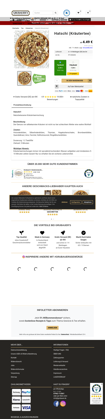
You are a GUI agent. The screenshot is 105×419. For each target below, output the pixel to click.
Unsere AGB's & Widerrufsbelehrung (24, 329)
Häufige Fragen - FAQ (61, 325)
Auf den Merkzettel (69, 87)
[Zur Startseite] (12, 19)
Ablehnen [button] (65, 202)
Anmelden (52, 303)
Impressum (57, 348)
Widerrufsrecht (16, 337)
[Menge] (57, 81)
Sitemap (14, 352)
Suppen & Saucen (59, 20)
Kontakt (13, 333)
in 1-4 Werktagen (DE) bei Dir (77, 52)
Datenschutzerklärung (19, 325)
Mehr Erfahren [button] (43, 206)
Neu (72, 24)
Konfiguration (76, 202)
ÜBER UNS (57, 329)
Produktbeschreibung (22, 105)
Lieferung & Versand (60, 337)
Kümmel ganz (24, 209)
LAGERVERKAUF (59, 352)
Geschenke (53, 24)
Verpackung (15, 348)
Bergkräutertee (81, 209)
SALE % (65, 24)
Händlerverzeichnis (60, 344)
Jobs (12, 341)
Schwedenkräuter (36, 24)
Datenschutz (65, 309)
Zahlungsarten (58, 333)
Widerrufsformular (17, 344)
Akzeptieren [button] (88, 202)
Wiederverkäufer (59, 341)
